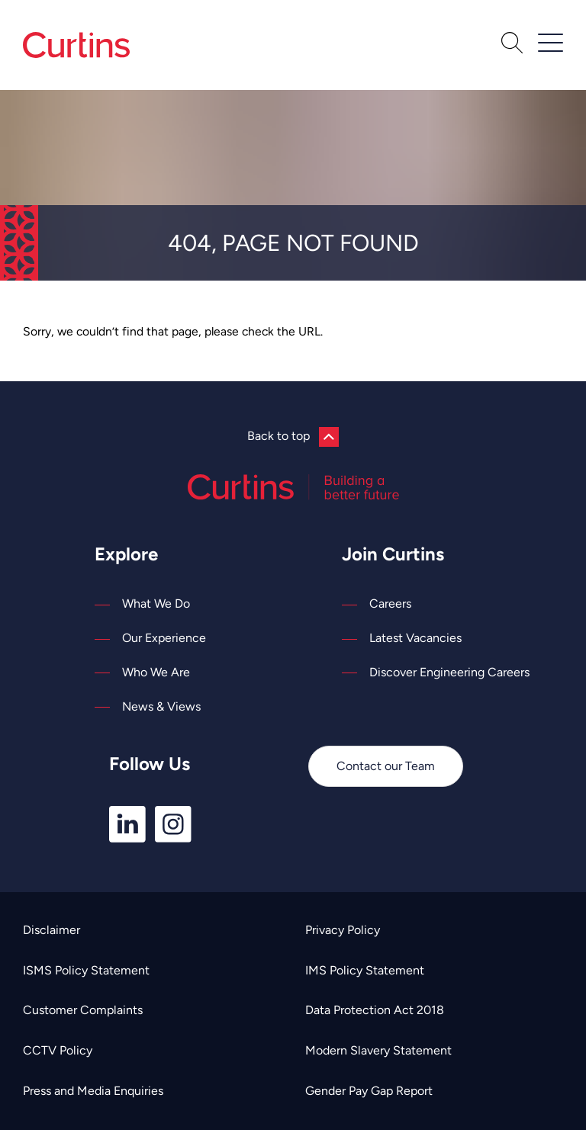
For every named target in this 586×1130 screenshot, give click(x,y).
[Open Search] (512, 45)
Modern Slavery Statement (378, 1050)
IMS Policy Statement (364, 970)
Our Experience (164, 638)
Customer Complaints (83, 1010)
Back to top (293, 437)
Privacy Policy (342, 930)
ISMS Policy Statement (86, 970)
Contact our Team (385, 766)
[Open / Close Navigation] (550, 43)
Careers (390, 603)
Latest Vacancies (415, 638)
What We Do (156, 603)
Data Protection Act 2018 (374, 1010)
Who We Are (156, 672)
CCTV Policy (57, 1050)
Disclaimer (51, 930)
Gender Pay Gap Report (369, 1090)
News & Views (161, 706)
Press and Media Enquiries (93, 1090)
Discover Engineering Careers (449, 672)
